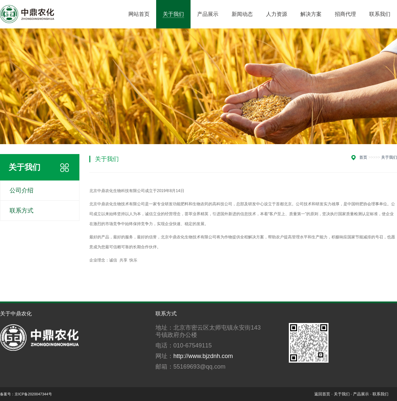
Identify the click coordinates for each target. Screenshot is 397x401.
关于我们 (389, 157)
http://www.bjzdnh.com (203, 356)
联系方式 (21, 210)
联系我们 (380, 394)
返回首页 (322, 394)
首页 (363, 157)
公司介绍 (21, 190)
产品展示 (361, 394)
